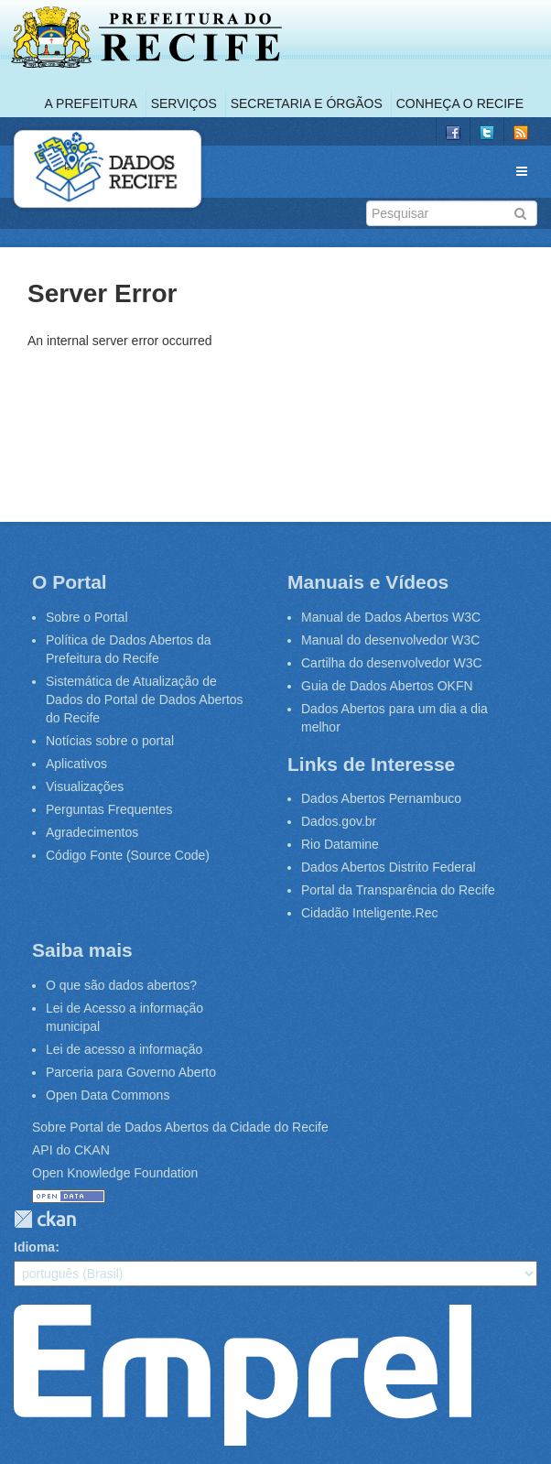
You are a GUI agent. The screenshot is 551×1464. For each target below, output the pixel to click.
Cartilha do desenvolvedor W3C (391, 663)
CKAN (45, 1219)
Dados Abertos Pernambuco (381, 798)
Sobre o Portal (87, 617)
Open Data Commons (107, 1095)
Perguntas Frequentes (109, 809)
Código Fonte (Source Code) (128, 855)
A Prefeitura (91, 103)
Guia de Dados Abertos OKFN (387, 685)
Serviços (184, 103)
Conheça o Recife (460, 103)
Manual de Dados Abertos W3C (391, 617)
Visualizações (85, 786)
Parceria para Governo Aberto (131, 1072)
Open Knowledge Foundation (115, 1173)
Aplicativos (76, 763)
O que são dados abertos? (121, 985)
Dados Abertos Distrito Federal (388, 867)
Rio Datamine (340, 844)
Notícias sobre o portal (110, 740)
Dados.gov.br (338, 821)
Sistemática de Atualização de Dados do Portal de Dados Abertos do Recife (144, 699)
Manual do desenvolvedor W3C (390, 640)
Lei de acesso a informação (124, 1049)
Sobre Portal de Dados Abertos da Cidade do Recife (180, 1127)
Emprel (242, 1375)
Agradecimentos (92, 832)
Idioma (34, 1247)
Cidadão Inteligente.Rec (369, 913)
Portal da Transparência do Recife (398, 890)
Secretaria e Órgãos (307, 103)
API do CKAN (71, 1150)
